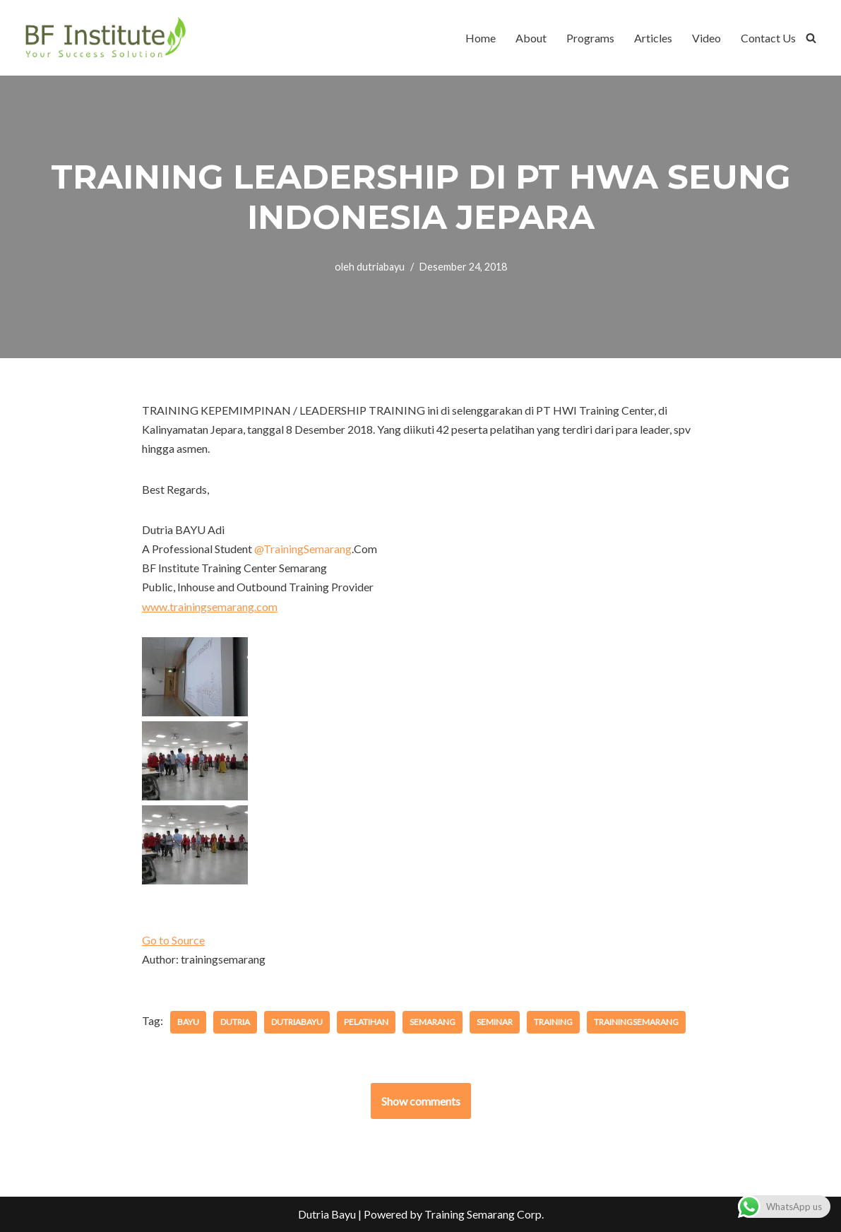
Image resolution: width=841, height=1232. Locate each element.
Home (480, 38)
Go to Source (173, 940)
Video (706, 38)
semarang (432, 1022)
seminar (495, 1022)
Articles (653, 38)
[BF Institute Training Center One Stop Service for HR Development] (104, 38)
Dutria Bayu (327, 1214)
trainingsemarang (636, 1022)
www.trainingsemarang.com (210, 606)
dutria (235, 1022)
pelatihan (366, 1022)
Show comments (420, 1101)
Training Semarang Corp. (484, 1214)
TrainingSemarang (303, 548)
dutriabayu (381, 267)
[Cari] (811, 37)
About (531, 38)
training (553, 1022)
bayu (188, 1022)
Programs (590, 38)
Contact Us (768, 38)
